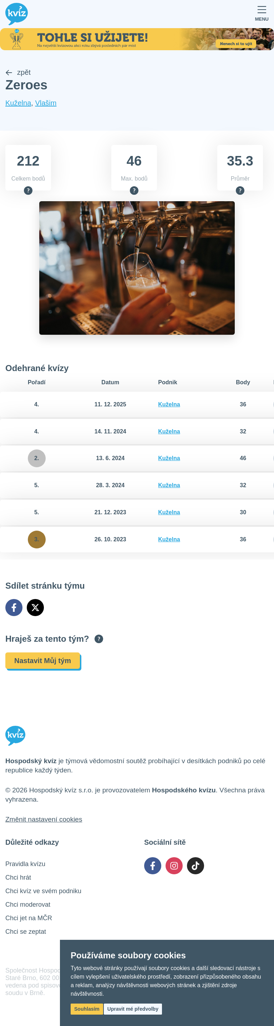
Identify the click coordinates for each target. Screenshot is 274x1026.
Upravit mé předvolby (132, 1009)
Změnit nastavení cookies (43, 820)
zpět (18, 73)
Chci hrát (18, 878)
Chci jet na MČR (28, 918)
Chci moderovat (27, 905)
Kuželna (18, 104)
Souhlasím (87, 1009)
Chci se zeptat (25, 932)
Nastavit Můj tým (42, 661)
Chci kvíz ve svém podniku (43, 891)
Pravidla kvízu (25, 864)
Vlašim (45, 104)
